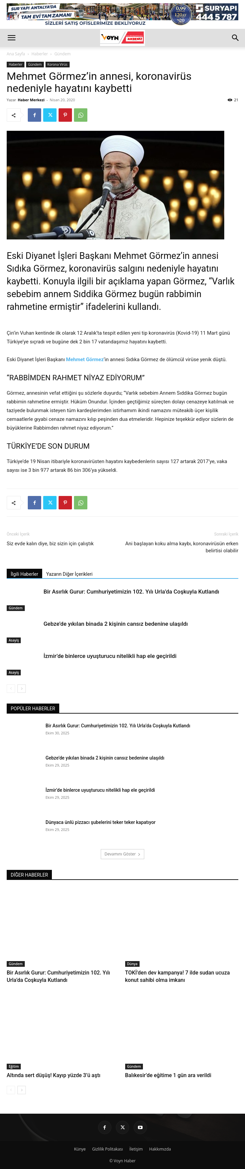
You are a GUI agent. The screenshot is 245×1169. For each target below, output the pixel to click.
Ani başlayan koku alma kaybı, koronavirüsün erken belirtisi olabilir (181, 547)
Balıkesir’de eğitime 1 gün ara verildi (168, 1075)
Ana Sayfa (16, 54)
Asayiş (14, 640)
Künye (80, 1149)
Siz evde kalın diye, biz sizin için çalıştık (50, 544)
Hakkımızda (160, 1149)
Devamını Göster (122, 854)
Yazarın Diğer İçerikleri (69, 574)
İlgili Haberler (24, 574)
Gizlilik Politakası (107, 1149)
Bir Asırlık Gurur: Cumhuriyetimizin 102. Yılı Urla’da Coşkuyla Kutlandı (131, 591)
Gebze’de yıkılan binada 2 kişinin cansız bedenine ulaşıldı (116, 623)
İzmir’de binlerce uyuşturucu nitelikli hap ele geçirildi (110, 656)
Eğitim (14, 1066)
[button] (11, 38)
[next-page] (21, 688)
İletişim (136, 1149)
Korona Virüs (58, 64)
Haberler (39, 54)
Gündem (62, 54)
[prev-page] (11, 688)
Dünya (132, 963)
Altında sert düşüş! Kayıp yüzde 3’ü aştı (53, 1075)
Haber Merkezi (31, 99)
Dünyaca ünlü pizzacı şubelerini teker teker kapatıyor (101, 822)
